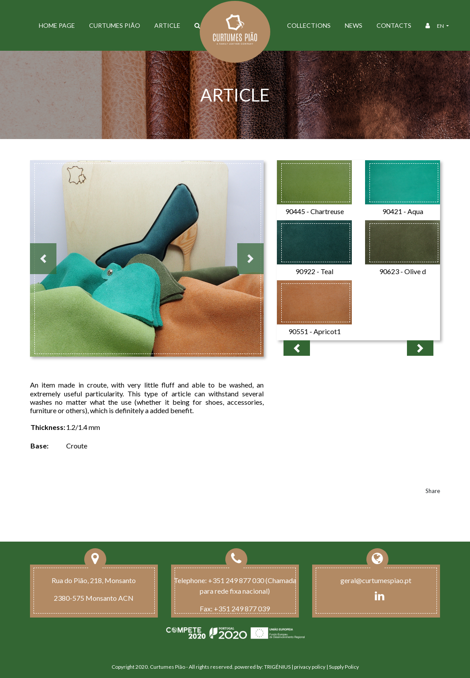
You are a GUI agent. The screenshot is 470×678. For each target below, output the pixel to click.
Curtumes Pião (114, 25)
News (353, 25)
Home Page (57, 25)
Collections (309, 25)
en (441, 26)
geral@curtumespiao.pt (375, 580)
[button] (43, 258)
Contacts (394, 25)
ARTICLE (167, 25)
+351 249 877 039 (242, 608)
